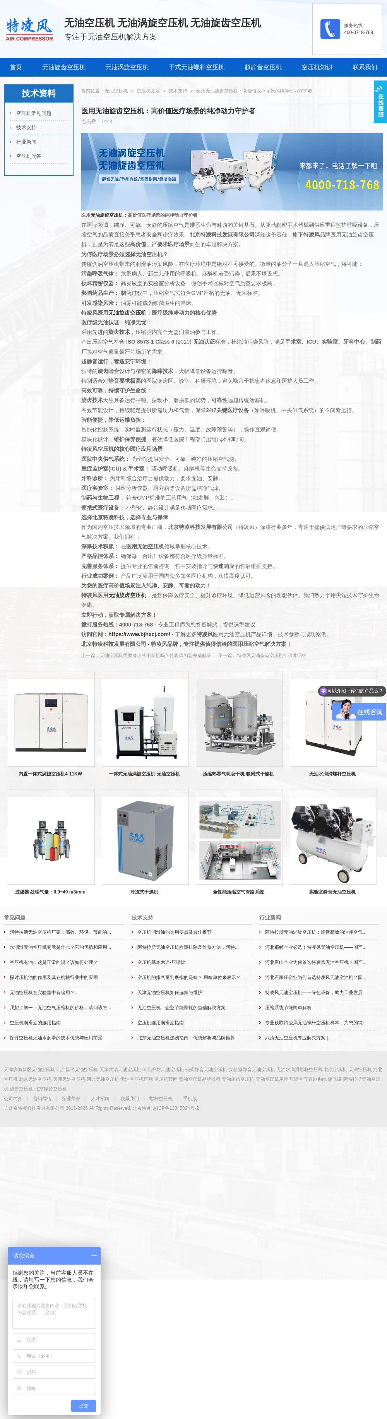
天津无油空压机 (69, 1079)
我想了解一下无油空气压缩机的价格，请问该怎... (60, 1007)
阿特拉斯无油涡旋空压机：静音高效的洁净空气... (315, 932)
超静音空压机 (263, 67)
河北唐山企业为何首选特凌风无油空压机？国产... (315, 962)
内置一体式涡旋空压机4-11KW (50, 774)
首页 (16, 67)
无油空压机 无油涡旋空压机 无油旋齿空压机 (162, 23)
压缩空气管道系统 (308, 1079)
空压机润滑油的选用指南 (35, 1022)
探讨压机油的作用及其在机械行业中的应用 (54, 977)
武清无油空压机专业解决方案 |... (298, 1038)
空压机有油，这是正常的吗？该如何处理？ (54, 962)
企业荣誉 (71, 1098)
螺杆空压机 (161, 1098)
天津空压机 (360, 1069)
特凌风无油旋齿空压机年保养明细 (272, 655)
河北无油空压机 (103, 1079)
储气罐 (335, 1079)
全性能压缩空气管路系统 (238, 892)
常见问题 (15, 917)
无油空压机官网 (136, 1079)
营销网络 (42, 1098)
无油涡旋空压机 (127, 67)
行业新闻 (26, 142)
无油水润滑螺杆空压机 (332, 774)
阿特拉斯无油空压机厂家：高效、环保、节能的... (60, 932)
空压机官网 (166, 1079)
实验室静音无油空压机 (332, 892)
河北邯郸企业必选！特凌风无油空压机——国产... (315, 947)
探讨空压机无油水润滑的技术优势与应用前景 (56, 1038)
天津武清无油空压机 (120, 1069)
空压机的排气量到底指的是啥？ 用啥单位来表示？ (189, 977)
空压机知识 (316, 67)
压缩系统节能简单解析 (288, 1007)
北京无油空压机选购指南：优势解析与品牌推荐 (186, 1038)
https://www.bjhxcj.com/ (139, 634)
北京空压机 (335, 1069)
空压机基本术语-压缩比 (161, 962)
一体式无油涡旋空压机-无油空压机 (144, 774)
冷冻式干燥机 (144, 892)
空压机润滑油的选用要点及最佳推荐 (174, 932)
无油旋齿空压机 (64, 67)
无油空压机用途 (272, 1079)
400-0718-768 (358, 32)
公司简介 (13, 1098)
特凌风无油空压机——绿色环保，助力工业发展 (314, 992)
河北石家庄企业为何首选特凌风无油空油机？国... (315, 977)
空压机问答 (28, 156)
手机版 (190, 1098)
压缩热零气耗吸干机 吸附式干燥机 (238, 774)
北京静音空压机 (50, 1089)
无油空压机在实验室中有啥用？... (44, 992)
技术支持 (26, 127)
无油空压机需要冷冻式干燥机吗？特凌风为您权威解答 (155, 655)
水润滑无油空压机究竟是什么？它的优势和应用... (60, 947)
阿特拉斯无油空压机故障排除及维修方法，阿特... (188, 947)
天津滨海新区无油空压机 (29, 1069)
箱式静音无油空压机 (206, 1069)
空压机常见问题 (33, 113)
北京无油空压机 (35, 1079)
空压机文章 (148, 91)
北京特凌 (141, 1108)
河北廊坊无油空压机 (163, 1069)
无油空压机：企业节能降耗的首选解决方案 (181, 1007)
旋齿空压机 (21, 1089)
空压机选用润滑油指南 (160, 1022)
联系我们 (365, 67)
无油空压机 (116, 91)
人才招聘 (100, 1098)
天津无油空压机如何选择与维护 (169, 992)
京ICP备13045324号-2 (175, 1108)
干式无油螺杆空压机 (196, 67)
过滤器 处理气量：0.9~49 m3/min (50, 892)
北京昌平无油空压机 (77, 1069)
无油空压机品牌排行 (200, 1079)
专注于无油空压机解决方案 (110, 37)
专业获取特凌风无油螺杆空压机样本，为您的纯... (315, 1022)
